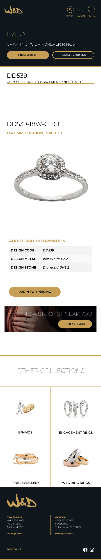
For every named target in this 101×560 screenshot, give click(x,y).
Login (81, 15)
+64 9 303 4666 (15, 520)
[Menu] (91, 9)
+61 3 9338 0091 (64, 520)
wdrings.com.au (64, 533)
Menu (91, 15)
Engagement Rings (54, 82)
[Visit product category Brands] (25, 411)
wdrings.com (14, 533)
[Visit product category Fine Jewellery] (25, 462)
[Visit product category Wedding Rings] (76, 462)
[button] (70, 12)
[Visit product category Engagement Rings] (76, 412)
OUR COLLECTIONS (21, 82)
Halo (76, 82)
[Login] (81, 9)
